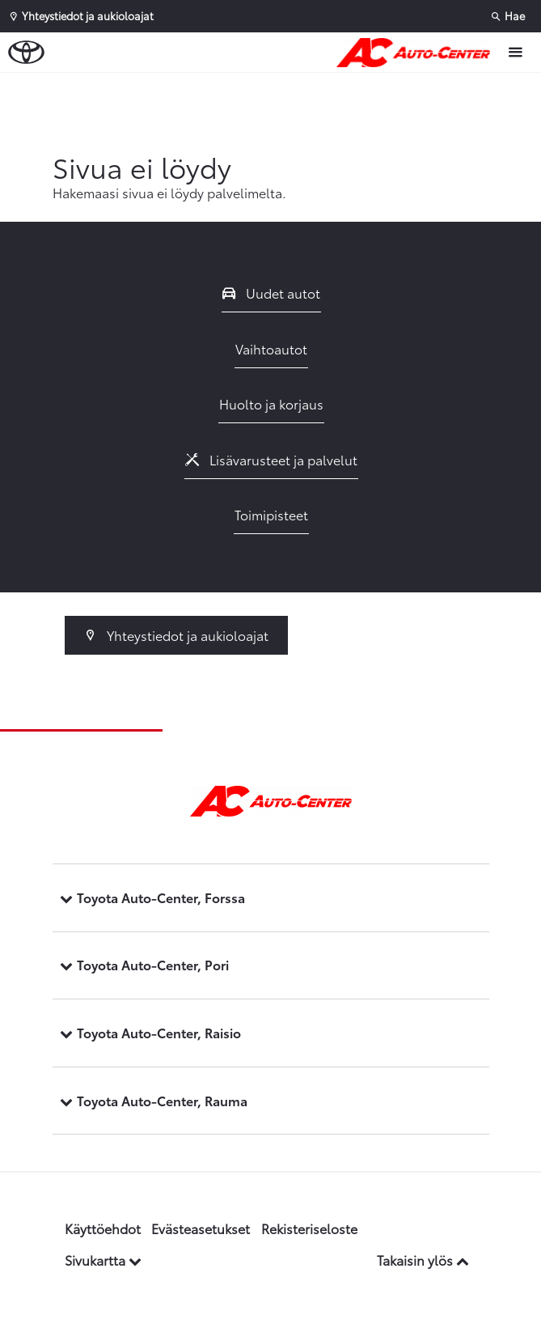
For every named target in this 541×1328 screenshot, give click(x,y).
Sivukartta (103, 1259)
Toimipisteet (271, 514)
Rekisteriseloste (309, 1228)
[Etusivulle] (416, 52)
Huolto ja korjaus (271, 403)
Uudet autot (271, 292)
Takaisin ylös (423, 1259)
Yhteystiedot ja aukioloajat (176, 635)
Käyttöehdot (103, 1228)
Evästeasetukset (200, 1228)
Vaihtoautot (271, 348)
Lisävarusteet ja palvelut (271, 459)
